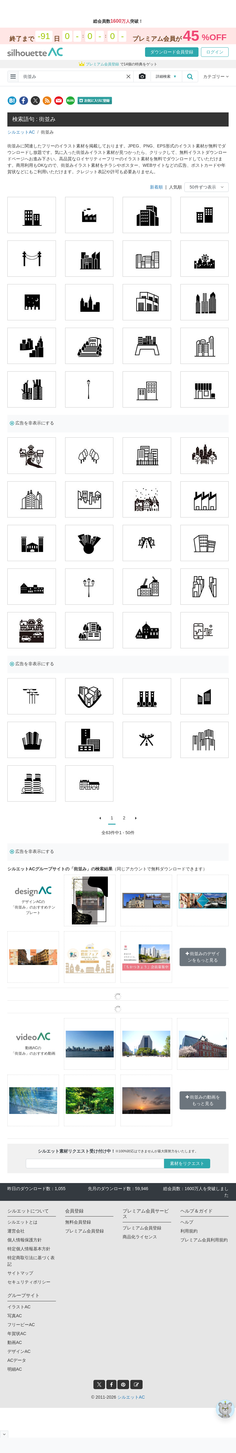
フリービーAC (21, 1324)
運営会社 (16, 1230)
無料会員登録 (78, 1222)
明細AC (14, 1369)
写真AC (14, 1315)
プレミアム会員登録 (84, 1230)
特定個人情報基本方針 (28, 1248)
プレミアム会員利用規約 (204, 1239)
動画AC (14, 1342)
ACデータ (16, 1360)
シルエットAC (21, 132)
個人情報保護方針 (24, 1239)
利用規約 (189, 1230)
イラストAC (18, 1306)
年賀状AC (16, 1333)
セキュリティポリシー (28, 1281)
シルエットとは (22, 1222)
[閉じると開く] (4, 1434)
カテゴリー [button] (216, 76)
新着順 (156, 187)
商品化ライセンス (140, 1236)
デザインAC (18, 1351)
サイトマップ (20, 1273)
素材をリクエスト (187, 1163)
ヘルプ (186, 1222)
